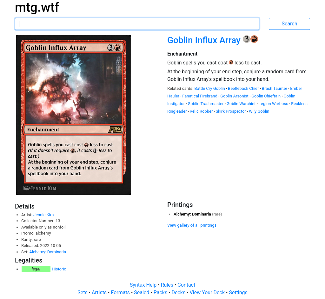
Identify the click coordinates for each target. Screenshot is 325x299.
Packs (161, 292)
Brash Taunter (275, 88)
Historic (59, 269)
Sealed (142, 292)
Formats (121, 292)
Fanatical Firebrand (200, 96)
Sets (83, 292)
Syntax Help (144, 285)
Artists (100, 292)
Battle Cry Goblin (210, 88)
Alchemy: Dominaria (47, 251)
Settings (238, 292)
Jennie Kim (43, 214)
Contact (186, 285)
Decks (179, 292)
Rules (168, 285)
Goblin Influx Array (205, 40)
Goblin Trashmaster (206, 103)
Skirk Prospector (231, 111)
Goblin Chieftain (266, 96)
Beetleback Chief (244, 88)
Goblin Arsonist (234, 96)
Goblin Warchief (242, 103)
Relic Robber (202, 111)
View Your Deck (208, 292)
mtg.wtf (37, 7)
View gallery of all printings (191, 225)
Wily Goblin (259, 111)
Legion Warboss (274, 103)
